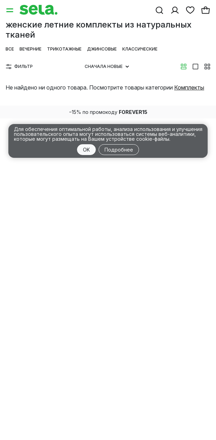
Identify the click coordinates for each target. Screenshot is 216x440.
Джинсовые (102, 49)
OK (86, 150)
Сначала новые (107, 66)
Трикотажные (64, 49)
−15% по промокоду (108, 112)
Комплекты (189, 87)
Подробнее (119, 150)
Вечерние (30, 49)
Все (10, 49)
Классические (139, 49)
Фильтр (19, 66)
